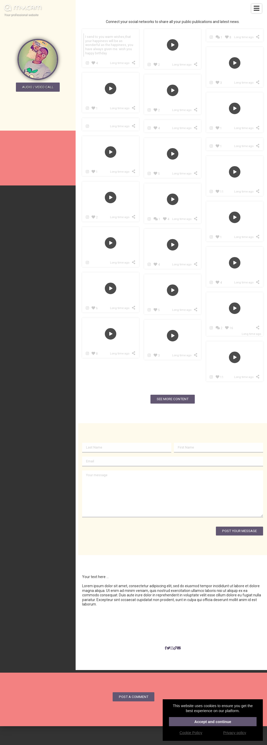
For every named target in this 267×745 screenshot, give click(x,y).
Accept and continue (212, 722)
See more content (173, 399)
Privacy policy (234, 733)
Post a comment (133, 697)
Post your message (239, 531)
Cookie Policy (190, 733)
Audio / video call (38, 87)
